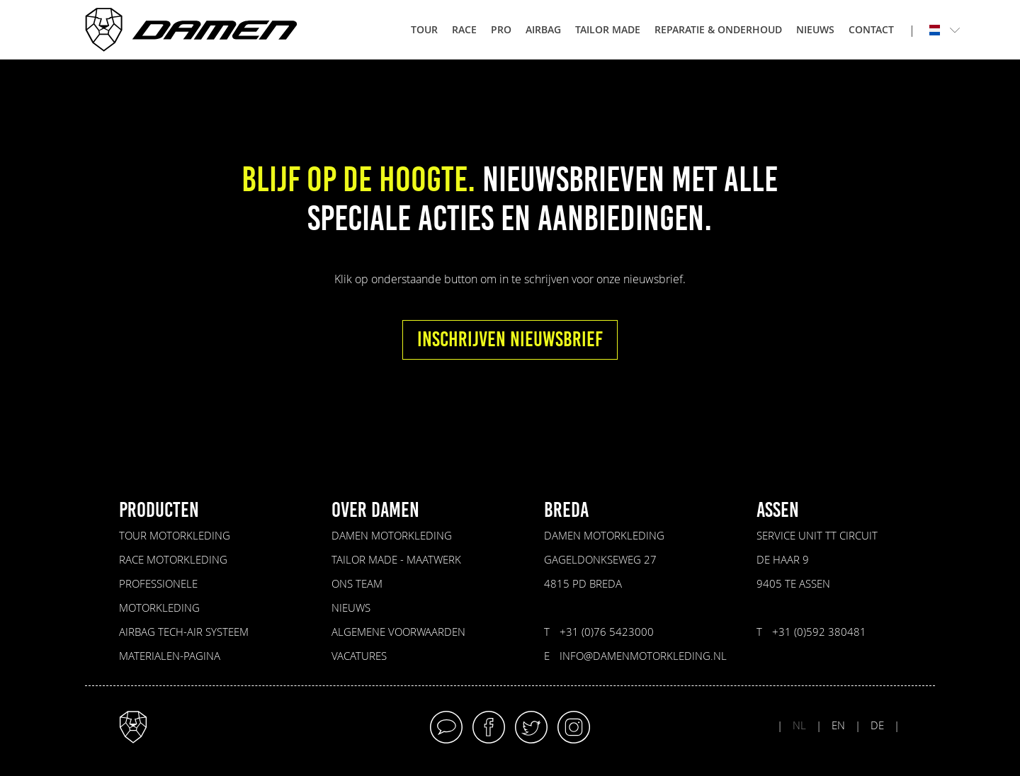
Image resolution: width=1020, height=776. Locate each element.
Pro (501, 29)
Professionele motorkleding (159, 595)
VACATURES (359, 656)
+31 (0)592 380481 (819, 631)
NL (799, 725)
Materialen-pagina (169, 656)
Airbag (543, 29)
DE (877, 725)
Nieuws (815, 29)
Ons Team (357, 583)
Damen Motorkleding (392, 535)
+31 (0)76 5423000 (607, 631)
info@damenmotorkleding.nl (643, 656)
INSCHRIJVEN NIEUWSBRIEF (510, 339)
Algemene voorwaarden (398, 631)
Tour (424, 29)
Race (464, 29)
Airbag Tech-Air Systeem (184, 631)
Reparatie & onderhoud (718, 29)
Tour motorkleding (174, 535)
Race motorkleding (173, 559)
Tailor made (607, 29)
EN (838, 725)
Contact (871, 29)
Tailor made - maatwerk (396, 559)
